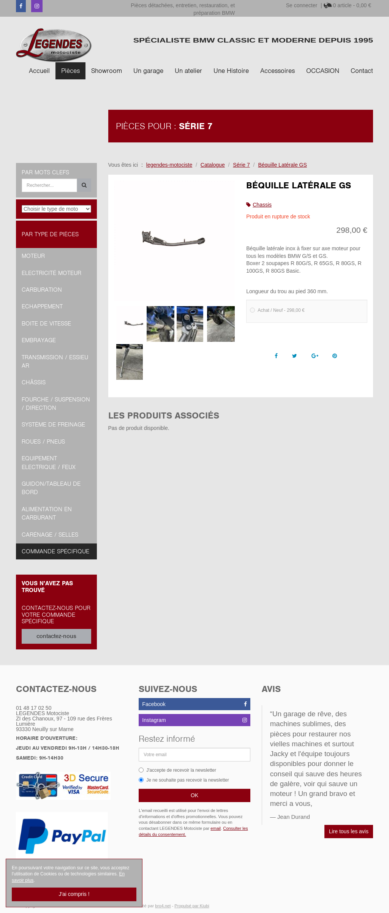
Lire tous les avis (348, 831)
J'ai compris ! (74, 894)
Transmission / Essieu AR (55, 362)
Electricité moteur (51, 273)
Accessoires (277, 70)
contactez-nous (56, 636)
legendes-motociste (169, 165)
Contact (362, 70)
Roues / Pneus (43, 441)
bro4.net (163, 906)
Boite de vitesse (46, 323)
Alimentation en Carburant (47, 513)
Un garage (148, 70)
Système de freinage (53, 424)
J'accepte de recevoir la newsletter (177, 770)
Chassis (262, 205)
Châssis (34, 382)
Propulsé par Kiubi (191, 906)
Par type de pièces (50, 234)
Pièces (70, 70)
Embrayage (39, 340)
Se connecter (302, 5)
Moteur (33, 256)
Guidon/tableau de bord (51, 488)
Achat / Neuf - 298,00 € (277, 310)
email (215, 828)
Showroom (106, 70)
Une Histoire (231, 70)
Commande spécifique (55, 551)
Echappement (42, 306)
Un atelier (188, 70)
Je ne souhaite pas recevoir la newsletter (184, 780)
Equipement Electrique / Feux (49, 463)
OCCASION (322, 70)
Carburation (42, 290)
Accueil (39, 70)
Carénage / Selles (50, 535)
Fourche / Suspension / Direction (56, 404)
